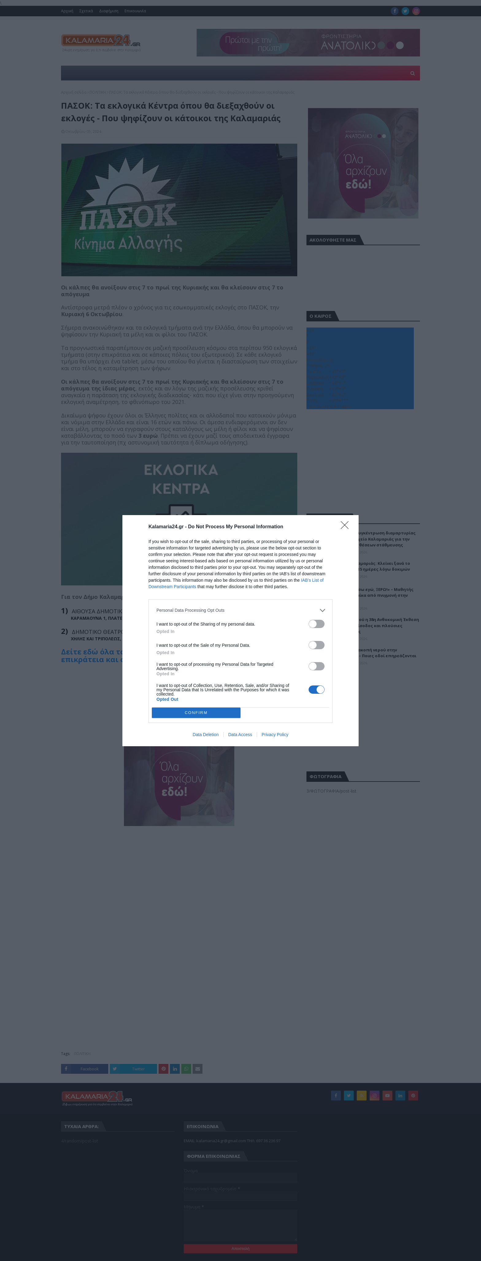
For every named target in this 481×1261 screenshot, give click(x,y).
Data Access (240, 734)
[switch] (317, 624)
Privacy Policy (275, 734)
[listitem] (240, 610)
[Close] (346, 527)
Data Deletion (206, 734)
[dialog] (240, 630)
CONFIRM (196, 712)
